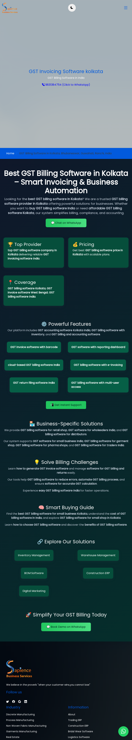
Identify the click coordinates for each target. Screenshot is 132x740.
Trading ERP (75, 720)
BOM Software (34, 573)
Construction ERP (98, 573)
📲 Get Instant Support (66, 405)
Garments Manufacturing (21, 731)
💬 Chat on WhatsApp (66, 223)
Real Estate (12, 737)
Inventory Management (34, 555)
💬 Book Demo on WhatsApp (66, 627)
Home (10, 153)
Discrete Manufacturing (20, 714)
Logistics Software (79, 737)
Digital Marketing (34, 591)
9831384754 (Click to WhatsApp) (67, 85)
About (71, 714)
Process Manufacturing (20, 720)
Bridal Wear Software (80, 731)
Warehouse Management (98, 555)
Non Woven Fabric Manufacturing (26, 725)
